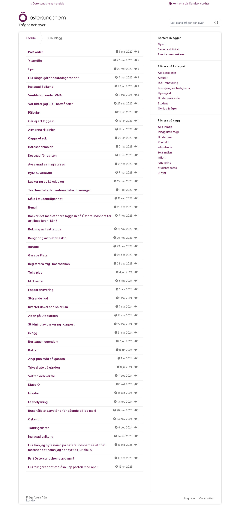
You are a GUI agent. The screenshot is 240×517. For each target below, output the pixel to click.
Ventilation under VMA (85, 95)
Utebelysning (85, 402)
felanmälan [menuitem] (165, 152)
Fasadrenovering (85, 290)
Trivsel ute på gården (85, 367)
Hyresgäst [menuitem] (164, 93)
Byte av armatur (85, 173)
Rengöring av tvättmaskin (85, 238)
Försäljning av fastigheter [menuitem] (174, 88)
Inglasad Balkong (85, 86)
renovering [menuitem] (164, 162)
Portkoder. (85, 52)
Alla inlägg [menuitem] (165, 127)
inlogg (85, 333)
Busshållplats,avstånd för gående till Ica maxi (85, 410)
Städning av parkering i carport (85, 324)
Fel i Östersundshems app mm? (85, 458)
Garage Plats (85, 255)
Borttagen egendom (85, 341)
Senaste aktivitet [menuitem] (168, 49)
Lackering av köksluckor (85, 181)
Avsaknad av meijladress (85, 164)
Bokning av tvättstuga (85, 229)
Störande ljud (85, 298)
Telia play (85, 272)
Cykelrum (85, 419)
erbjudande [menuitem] (165, 147)
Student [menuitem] (163, 103)
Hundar (85, 393)
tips (85, 69)
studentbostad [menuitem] (167, 168)
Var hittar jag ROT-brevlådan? (85, 104)
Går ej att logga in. (85, 121)
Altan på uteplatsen (85, 316)
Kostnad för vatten (85, 155)
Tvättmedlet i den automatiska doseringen (85, 190)
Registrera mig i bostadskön (85, 264)
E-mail (85, 207)
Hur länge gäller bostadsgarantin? (85, 78)
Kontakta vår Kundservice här (189, 3)
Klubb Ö (85, 384)
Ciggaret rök (85, 138)
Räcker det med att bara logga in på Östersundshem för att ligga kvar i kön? (85, 218)
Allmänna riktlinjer (85, 129)
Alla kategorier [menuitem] (167, 72)
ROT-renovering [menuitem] (168, 83)
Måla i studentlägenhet (85, 199)
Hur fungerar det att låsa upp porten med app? (85, 467)
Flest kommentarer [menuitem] (171, 54)
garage (85, 246)
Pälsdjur (85, 112)
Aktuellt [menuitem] (163, 78)
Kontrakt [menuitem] (163, 142)
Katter (85, 350)
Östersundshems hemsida (47, 3)
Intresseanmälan (85, 147)
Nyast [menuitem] (162, 44)
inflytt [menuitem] (162, 157)
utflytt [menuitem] (162, 173)
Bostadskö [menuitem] (165, 137)
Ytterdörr (85, 60)
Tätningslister (85, 428)
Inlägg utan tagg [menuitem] (168, 132)
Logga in (189, 498)
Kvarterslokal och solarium (85, 307)
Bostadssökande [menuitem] (169, 98)
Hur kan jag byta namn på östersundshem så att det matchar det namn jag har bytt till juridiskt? (85, 447)
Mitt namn (85, 281)
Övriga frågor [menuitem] (167, 108)
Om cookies (206, 498)
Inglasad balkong (85, 436)
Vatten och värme (85, 376)
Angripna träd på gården (85, 359)
